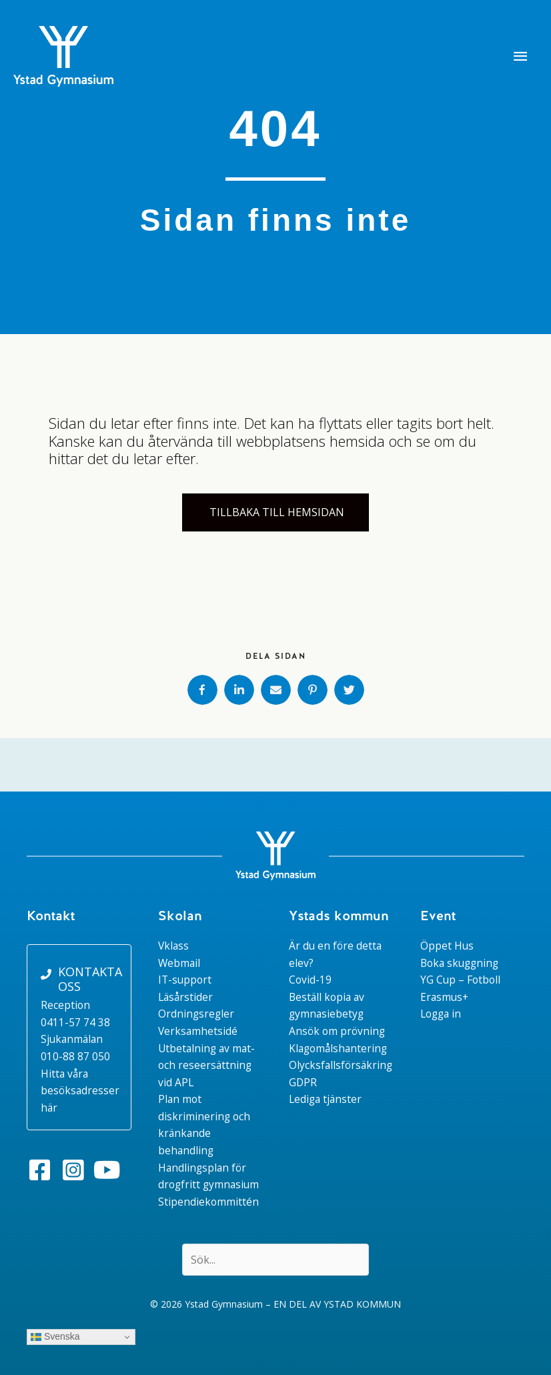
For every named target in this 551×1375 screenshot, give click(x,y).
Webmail (179, 963)
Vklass (173, 945)
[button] (40, 1170)
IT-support (184, 979)
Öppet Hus (447, 945)
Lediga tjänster (325, 1099)
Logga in (440, 1013)
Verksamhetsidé (197, 1031)
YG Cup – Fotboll (460, 979)
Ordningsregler (196, 1013)
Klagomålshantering (338, 1048)
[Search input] (275, 1260)
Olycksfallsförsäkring (340, 1065)
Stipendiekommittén (208, 1201)
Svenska (55, 1336)
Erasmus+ (444, 997)
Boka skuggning (459, 963)
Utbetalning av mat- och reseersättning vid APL (206, 1065)
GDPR (303, 1082)
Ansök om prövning (337, 1031)
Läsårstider (185, 997)
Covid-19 (310, 979)
